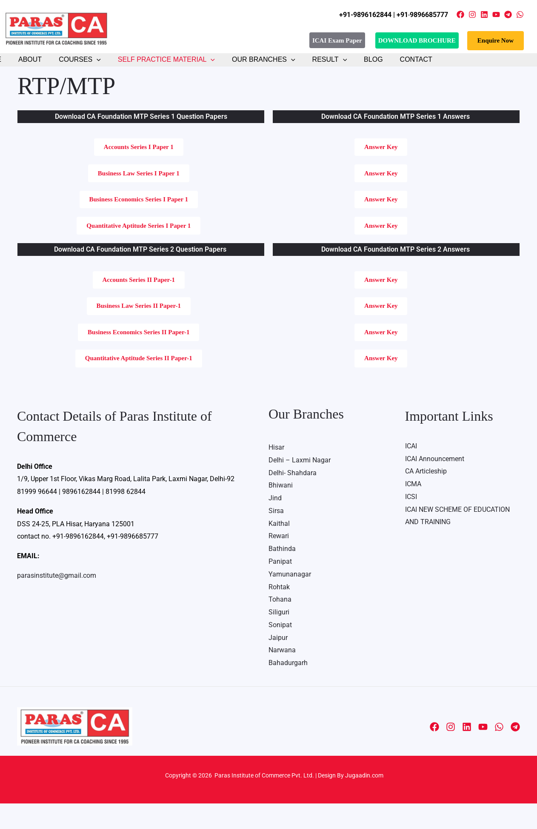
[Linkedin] (484, 14)
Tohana (279, 625)
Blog (350, 66)
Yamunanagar (289, 600)
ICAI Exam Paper (337, 40)
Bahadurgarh (288, 689)
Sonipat (280, 651)
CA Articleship (426, 497)
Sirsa (276, 537)
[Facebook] (460, 14)
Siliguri (278, 638)
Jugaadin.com (363, 800)
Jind (275, 524)
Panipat (280, 587)
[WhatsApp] (520, 14)
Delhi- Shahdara (292, 499)
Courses (71, 66)
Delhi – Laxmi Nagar (299, 486)
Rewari (278, 562)
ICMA (413, 510)
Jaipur (278, 663)
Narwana (282, 676)
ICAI (411, 472)
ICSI (411, 523)
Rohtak (279, 612)
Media (268, 752)
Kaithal (279, 549)
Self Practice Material (154, 66)
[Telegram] (508, 14)
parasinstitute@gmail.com (56, 601)
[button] (495, 40)
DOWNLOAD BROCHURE (417, 40)
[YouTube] (496, 14)
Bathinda (282, 575)
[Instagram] (472, 14)
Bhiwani (280, 512)
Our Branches (248, 66)
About (24, 66)
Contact (390, 66)
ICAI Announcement (434, 485)
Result (310, 66)
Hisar (276, 474)
